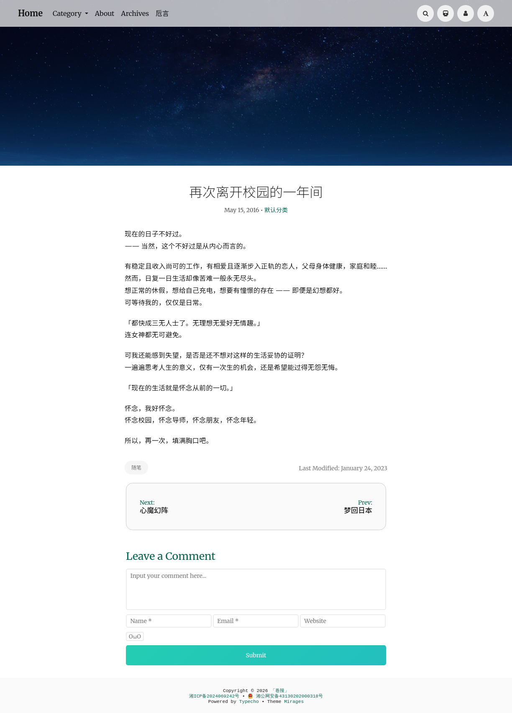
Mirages (294, 701)
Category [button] (68, 13)
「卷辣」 (280, 690)
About (105, 13)
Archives (135, 13)
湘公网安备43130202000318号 (285, 696)
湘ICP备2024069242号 (214, 696)
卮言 (162, 13)
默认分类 (276, 210)
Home (30, 13)
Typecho (249, 701)
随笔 (136, 467)
